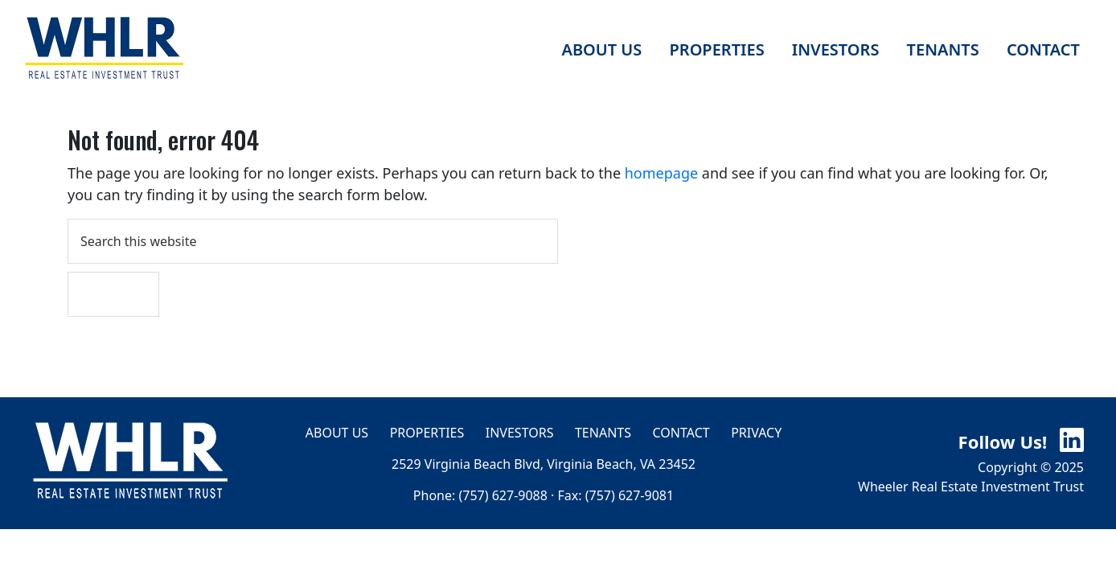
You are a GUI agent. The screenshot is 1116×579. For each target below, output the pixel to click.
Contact (681, 432)
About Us (337, 432)
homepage (661, 173)
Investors (520, 432)
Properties (427, 432)
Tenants (603, 432)
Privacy (756, 432)
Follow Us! (1021, 441)
